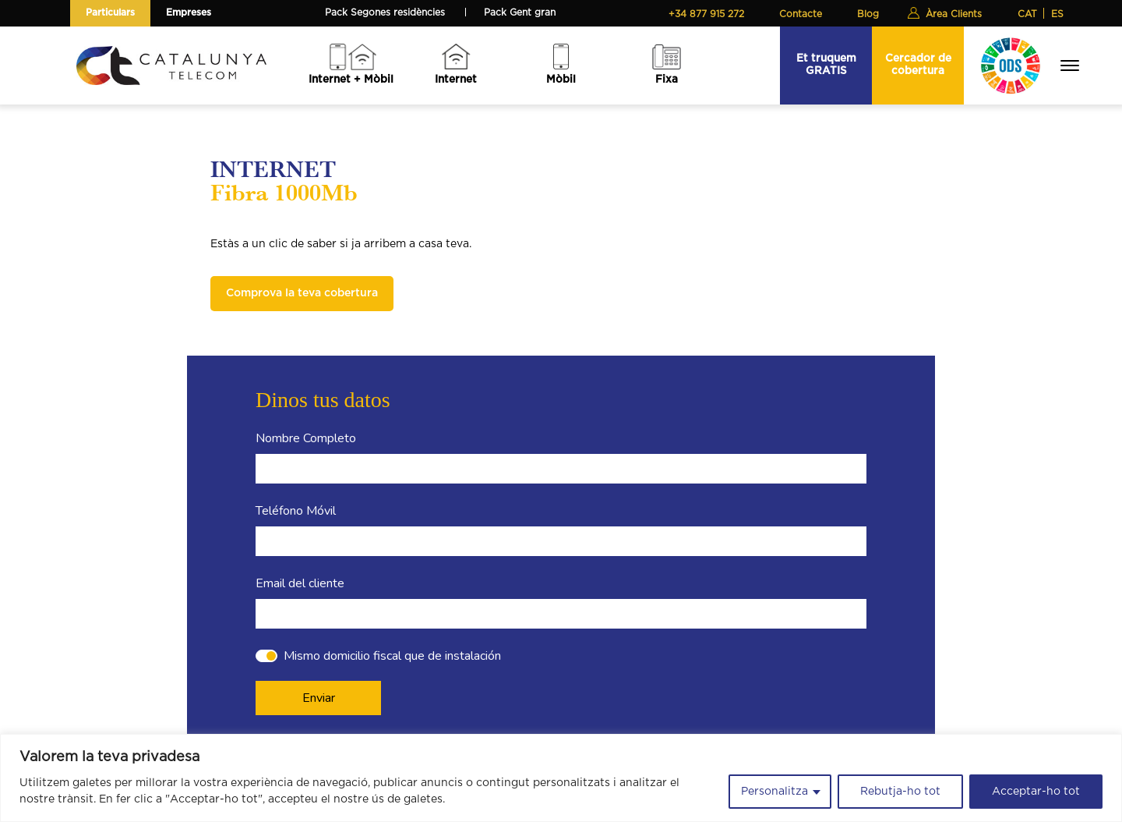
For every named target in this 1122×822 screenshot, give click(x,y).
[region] (561, 778)
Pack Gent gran (520, 12)
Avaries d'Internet (527, 682)
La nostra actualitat (384, 682)
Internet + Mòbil (351, 79)
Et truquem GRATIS (826, 64)
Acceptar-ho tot (1036, 791)
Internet (456, 79)
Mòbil (561, 79)
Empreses (188, 12)
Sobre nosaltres (375, 662)
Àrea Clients (954, 14)
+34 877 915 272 (706, 14)
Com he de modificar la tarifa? (557, 662)
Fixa (666, 79)
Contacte (800, 14)
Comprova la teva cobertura (302, 293)
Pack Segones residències (385, 12)
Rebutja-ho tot (900, 791)
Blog (868, 14)
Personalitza (774, 791)
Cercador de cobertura (918, 64)
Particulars (110, 12)
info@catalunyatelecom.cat (744, 723)
